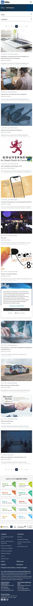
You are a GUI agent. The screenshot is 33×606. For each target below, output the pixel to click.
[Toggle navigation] (31, 2)
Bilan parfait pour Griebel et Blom (10, 385)
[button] (16, 15)
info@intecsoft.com (9, 590)
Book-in (13, 168)
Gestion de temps (5, 553)
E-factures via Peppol (7, 548)
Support (3, 564)
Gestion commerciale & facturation (7, 542)
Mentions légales (22, 567)
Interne (8, 240)
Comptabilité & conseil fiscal (7, 537)
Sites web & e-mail (22, 546)
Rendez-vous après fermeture (9, 274)
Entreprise (20, 564)
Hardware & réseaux (22, 539)
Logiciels (3, 534)
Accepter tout (16, 309)
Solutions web (5, 558)
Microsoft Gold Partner (7, 421)
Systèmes (20, 534)
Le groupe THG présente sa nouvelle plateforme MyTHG (16, 202)
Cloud (3, 561)
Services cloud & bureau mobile (24, 543)
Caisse (3, 556)
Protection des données (8, 567)
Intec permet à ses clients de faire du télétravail (14, 94)
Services (19, 537)
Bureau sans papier (6, 545)
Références (20, 561)
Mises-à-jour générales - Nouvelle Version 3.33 (13, 457)
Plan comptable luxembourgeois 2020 (11, 166)
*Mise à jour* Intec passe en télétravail (11, 130)
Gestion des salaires (6, 551)
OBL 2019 (3, 238)
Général (9, 60)
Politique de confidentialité (16, 306)
